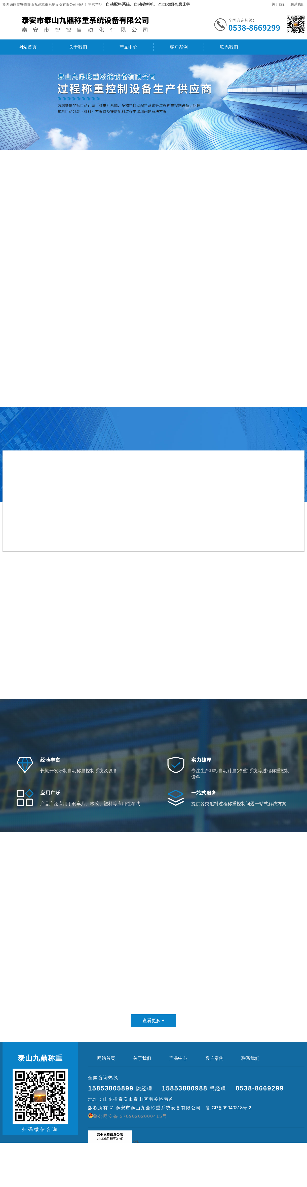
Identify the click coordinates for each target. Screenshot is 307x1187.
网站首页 (28, 47)
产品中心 (128, 47)
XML (136, 1142)
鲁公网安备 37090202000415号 (127, 1116)
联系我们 (297, 4)
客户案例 (179, 47)
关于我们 (279, 4)
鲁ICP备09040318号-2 (228, 1107)
